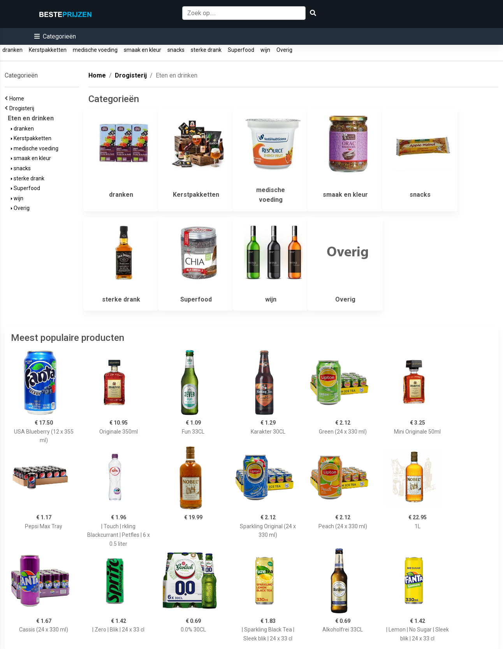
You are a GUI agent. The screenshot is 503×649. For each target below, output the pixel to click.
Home (17, 98)
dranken (12, 50)
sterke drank (206, 50)
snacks (176, 50)
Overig (284, 50)
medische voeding (95, 50)
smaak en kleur (142, 50)
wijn (265, 50)
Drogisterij (23, 108)
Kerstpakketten (47, 50)
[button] (55, 36)
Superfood (241, 50)
